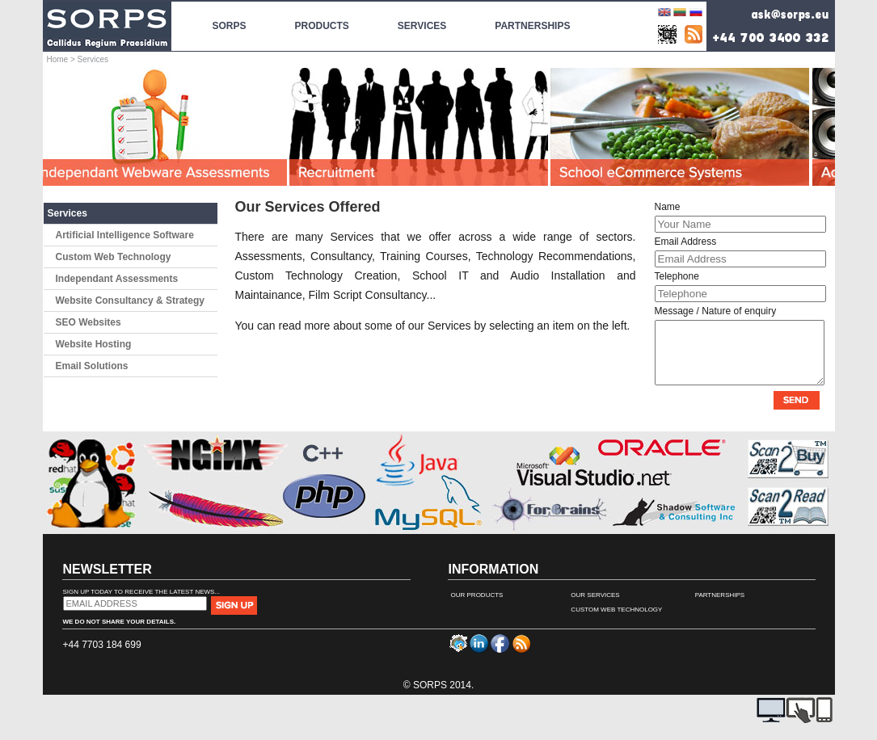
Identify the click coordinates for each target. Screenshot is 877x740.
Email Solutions (92, 366)
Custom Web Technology (113, 257)
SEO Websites (88, 322)
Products (322, 17)
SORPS (230, 17)
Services (67, 213)
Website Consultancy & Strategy (130, 300)
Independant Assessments (117, 278)
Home (58, 59)
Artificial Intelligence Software (125, 235)
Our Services (595, 607)
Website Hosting (94, 344)
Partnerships (720, 607)
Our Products (477, 607)
